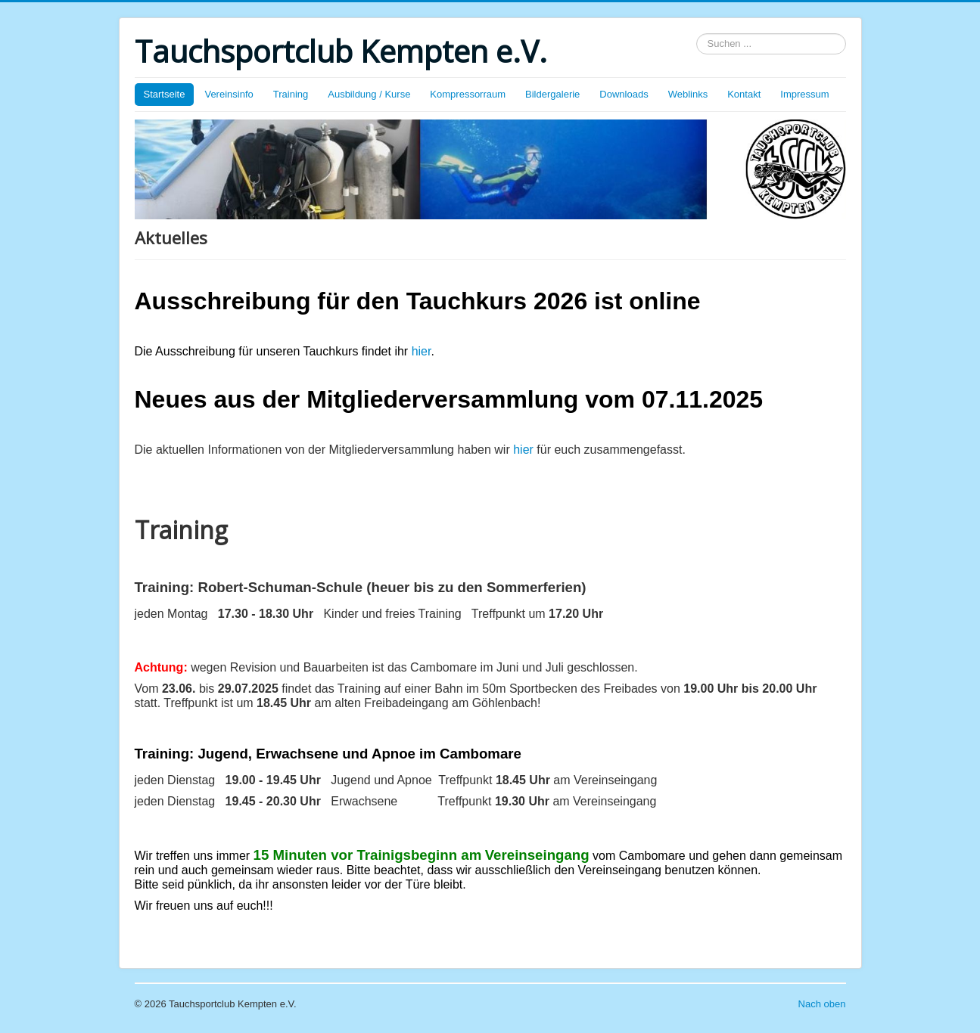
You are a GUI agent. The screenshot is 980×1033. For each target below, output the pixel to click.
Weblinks (688, 94)
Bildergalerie (552, 94)
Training (290, 94)
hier (421, 351)
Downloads (623, 94)
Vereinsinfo (228, 94)
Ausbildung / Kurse (369, 94)
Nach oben (822, 1004)
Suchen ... (696, 33)
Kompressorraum (468, 94)
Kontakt (744, 94)
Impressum (804, 94)
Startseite (164, 94)
